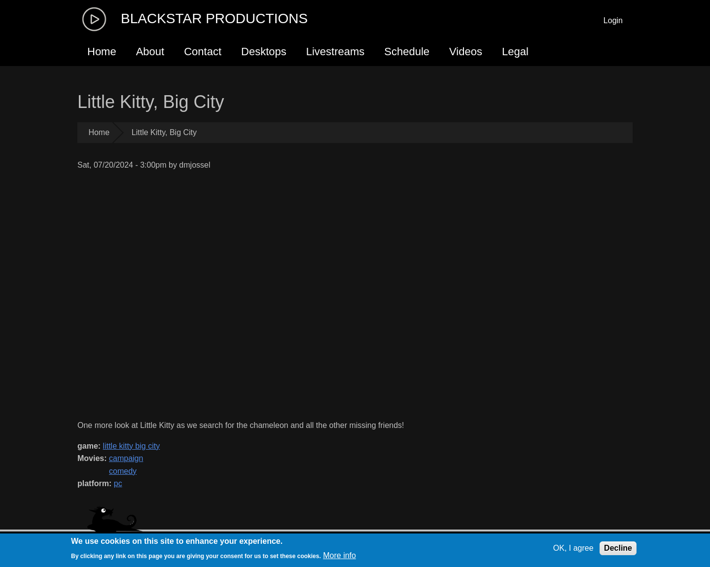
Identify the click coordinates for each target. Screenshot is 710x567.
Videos (465, 51)
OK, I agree (573, 548)
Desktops (263, 51)
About (150, 51)
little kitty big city (131, 446)
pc (118, 483)
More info (339, 555)
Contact (202, 51)
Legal (515, 51)
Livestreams (335, 51)
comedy (123, 471)
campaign (126, 458)
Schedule (406, 51)
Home (101, 51)
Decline (618, 548)
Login (613, 20)
